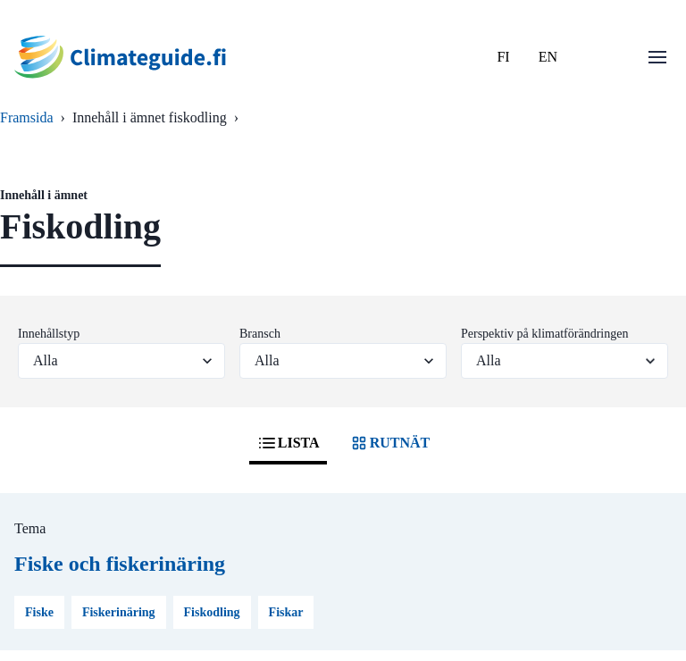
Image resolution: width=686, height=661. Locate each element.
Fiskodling (212, 612)
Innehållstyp (48, 333)
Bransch (259, 333)
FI (503, 56)
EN (548, 56)
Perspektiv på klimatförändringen (544, 333)
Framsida (27, 117)
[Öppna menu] (657, 57)
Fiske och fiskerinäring (119, 563)
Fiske (39, 612)
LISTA (288, 443)
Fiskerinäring (118, 612)
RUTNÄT (389, 443)
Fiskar (286, 612)
